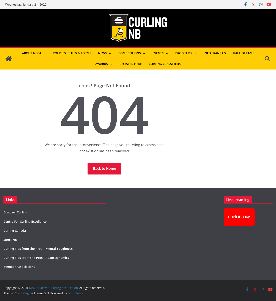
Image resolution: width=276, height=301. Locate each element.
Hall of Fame (243, 53)
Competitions (129, 53)
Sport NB (10, 240)
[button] (43, 53)
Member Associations (19, 267)
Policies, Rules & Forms (72, 53)
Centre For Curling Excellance (25, 221)
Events (158, 53)
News (102, 53)
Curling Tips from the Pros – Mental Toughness (38, 249)
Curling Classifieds (165, 64)
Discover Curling (15, 212)
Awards (101, 64)
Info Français (215, 53)
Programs (183, 53)
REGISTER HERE (130, 64)
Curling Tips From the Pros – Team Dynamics (36, 258)
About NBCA (31, 53)
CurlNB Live (239, 217)
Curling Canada (14, 230)
